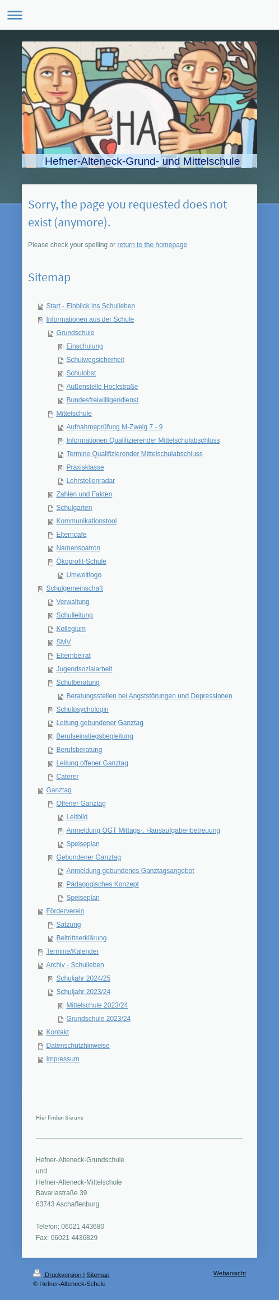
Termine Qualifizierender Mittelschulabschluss (134, 454)
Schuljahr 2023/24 (83, 992)
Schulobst (81, 373)
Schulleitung (74, 615)
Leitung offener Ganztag (92, 763)
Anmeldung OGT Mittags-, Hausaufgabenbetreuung (143, 830)
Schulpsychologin (82, 709)
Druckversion (58, 1274)
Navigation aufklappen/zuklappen (139, 15)
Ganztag (58, 790)
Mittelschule (73, 413)
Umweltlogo (83, 575)
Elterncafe (71, 534)
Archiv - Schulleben (75, 965)
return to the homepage (152, 245)
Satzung (68, 924)
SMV (63, 642)
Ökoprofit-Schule (81, 561)
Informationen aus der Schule (90, 319)
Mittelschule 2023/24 (97, 1005)
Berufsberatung (79, 750)
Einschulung (84, 346)
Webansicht (229, 1273)
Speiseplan (82, 844)
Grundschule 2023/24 (98, 1019)
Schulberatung (77, 682)
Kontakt (57, 1032)
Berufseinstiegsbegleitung (94, 736)
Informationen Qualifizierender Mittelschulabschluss (143, 440)
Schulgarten (74, 508)
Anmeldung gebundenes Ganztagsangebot (130, 871)
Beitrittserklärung (81, 938)
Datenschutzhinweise (77, 1046)
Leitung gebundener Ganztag (99, 723)
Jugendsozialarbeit (84, 669)
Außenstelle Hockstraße (102, 387)
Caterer (67, 777)
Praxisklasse (85, 467)
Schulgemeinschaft (74, 588)
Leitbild (76, 817)
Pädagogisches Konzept (102, 884)
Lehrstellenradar (90, 481)
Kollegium (71, 629)
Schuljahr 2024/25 (83, 978)
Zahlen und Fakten (84, 494)
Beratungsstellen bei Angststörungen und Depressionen (149, 696)
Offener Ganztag (81, 803)
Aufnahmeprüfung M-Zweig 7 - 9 (114, 427)
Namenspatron (78, 548)
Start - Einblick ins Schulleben (90, 306)
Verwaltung (72, 602)
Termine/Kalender (72, 951)
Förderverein (65, 911)
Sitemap (98, 1274)
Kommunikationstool (86, 521)
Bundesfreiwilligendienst (102, 400)
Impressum (62, 1059)
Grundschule (75, 333)
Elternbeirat (73, 656)
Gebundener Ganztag (88, 857)
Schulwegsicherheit (95, 360)
